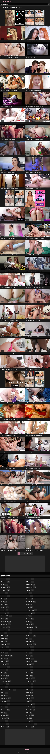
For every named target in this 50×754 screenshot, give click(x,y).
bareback (6, 596)
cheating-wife (7, 616)
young (30, 721)
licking (30, 579)
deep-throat (6, 622)
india (5, 693)
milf (29, 593)
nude (30, 607)
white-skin (31, 710)
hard (5, 687)
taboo (30, 667)
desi (4, 633)
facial (5, 653)
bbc (4, 599)
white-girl (31, 707)
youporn (30, 727)
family (5, 659)
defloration (6, 627)
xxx (29, 718)
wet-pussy (31, 704)
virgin (30, 693)
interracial (6, 704)
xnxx (29, 713)
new (29, 604)
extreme (5, 647)
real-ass (30, 641)
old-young (31, 613)
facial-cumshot (7, 656)
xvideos (30, 715)
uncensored (31, 681)
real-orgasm (31, 644)
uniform (30, 684)
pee (29, 633)
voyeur (30, 695)
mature (30, 590)
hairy (5, 678)
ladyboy (5, 718)
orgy (29, 622)
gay (4, 673)
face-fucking (6, 650)
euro (4, 641)
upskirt (30, 687)
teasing (30, 673)
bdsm (5, 604)
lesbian (5, 724)
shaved (30, 659)
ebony (5, 636)
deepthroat (6, 624)
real (29, 639)
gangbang (6, 667)
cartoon (5, 607)
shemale (30, 664)
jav (4, 713)
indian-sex (6, 701)
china (5, 619)
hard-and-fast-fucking (9, 690)
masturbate (31, 585)
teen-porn (31, 678)
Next (30, 553)
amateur (6, 579)
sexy (30, 656)
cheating (5, 613)
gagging (5, 664)
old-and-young (32, 610)
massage (30, 582)
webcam (30, 698)
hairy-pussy (6, 681)
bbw (4, 602)
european (6, 644)
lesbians (5, 727)
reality (30, 647)
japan (5, 707)
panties (30, 624)
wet (29, 701)
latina (5, 721)
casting (5, 610)
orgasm (30, 619)
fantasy (5, 661)
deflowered (6, 630)
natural (30, 599)
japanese (6, 710)
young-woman (32, 724)
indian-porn (6, 698)
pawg (29, 630)
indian (5, 695)
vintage (30, 690)
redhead (30, 650)
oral (29, 616)
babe (5, 593)
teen (30, 676)
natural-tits (31, 602)
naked (30, 596)
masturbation (31, 587)
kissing (5, 715)
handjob (5, 684)
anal (5, 585)
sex (29, 653)
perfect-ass (31, 636)
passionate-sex (32, 627)
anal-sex (6, 590)
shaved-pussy (32, 661)
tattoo (30, 670)
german (5, 676)
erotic (5, 639)
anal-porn (6, 587)
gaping (5, 670)
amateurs (6, 582)
